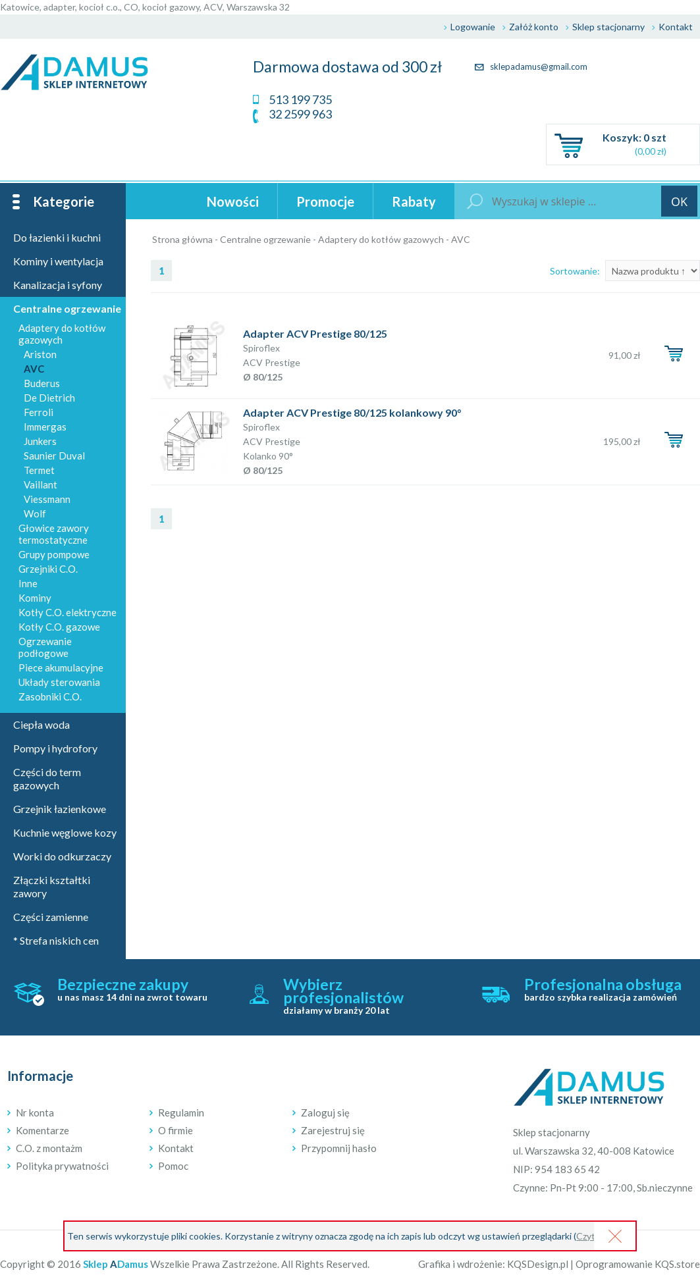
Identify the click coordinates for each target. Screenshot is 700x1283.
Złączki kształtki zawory (51, 886)
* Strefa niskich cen (56, 940)
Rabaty (414, 201)
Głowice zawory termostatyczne (53, 534)
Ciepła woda (41, 724)
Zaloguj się (325, 1112)
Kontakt (676, 26)
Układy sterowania (59, 682)
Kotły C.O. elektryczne (67, 612)
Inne (28, 583)
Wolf (35, 513)
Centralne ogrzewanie (265, 239)
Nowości (233, 201)
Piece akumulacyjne (60, 667)
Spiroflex (261, 347)
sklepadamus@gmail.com (531, 66)
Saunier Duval (54, 455)
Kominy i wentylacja (58, 261)
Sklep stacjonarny (608, 26)
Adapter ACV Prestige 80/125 (315, 333)
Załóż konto (533, 26)
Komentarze (42, 1130)
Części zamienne (50, 916)
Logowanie (472, 26)
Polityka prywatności (62, 1166)
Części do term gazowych (47, 778)
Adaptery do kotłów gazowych (381, 239)
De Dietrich (49, 398)
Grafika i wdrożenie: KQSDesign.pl (493, 1264)
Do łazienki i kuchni (57, 237)
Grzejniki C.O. (48, 569)
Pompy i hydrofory (55, 748)
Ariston (40, 354)
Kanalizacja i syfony (57, 284)
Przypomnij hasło (339, 1148)
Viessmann (47, 499)
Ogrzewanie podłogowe (45, 647)
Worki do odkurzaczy (62, 856)
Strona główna (182, 239)
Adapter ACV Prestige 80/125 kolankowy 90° (352, 412)
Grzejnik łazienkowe (59, 808)
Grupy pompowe (54, 554)
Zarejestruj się (333, 1130)
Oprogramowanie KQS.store (638, 1264)
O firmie (175, 1130)
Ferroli (38, 412)
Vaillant (40, 484)
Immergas (45, 426)
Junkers (40, 441)
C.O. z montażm (49, 1148)
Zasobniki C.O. (50, 696)
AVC (460, 239)
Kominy (34, 598)
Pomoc (173, 1166)
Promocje (325, 201)
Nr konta (35, 1112)
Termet (39, 470)
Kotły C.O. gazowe (59, 627)
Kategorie (63, 201)
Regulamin (181, 1112)
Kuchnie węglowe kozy (65, 832)
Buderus (42, 383)
